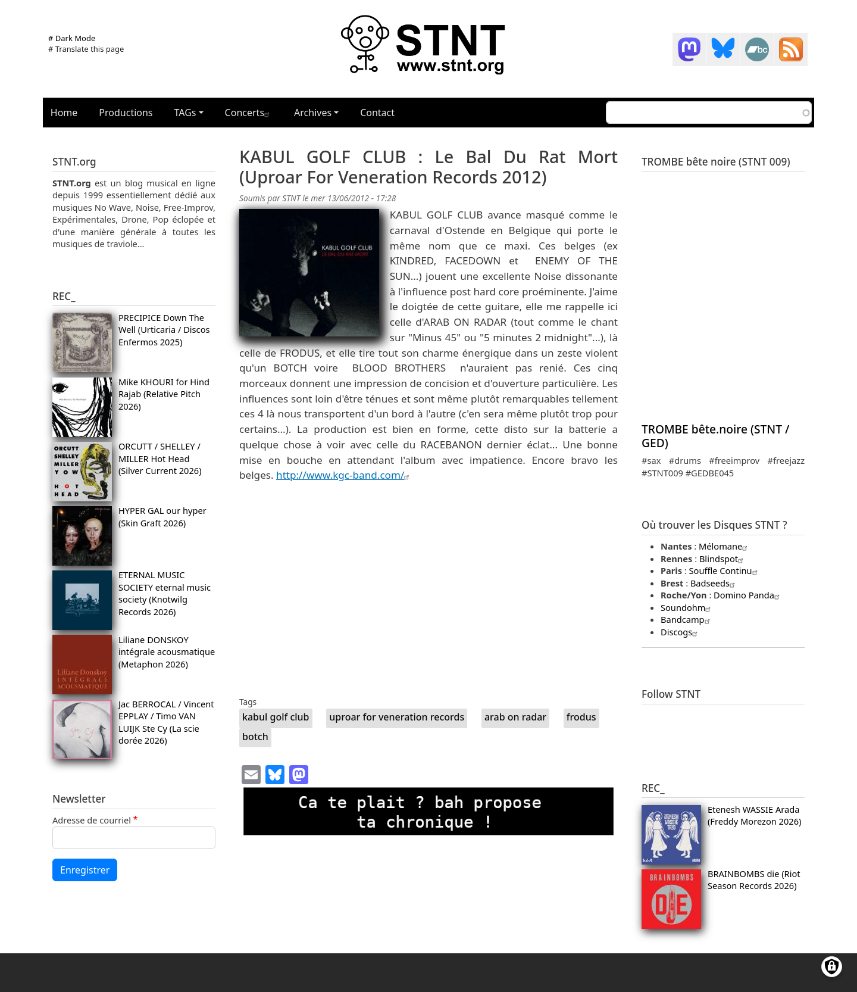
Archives (312, 112)
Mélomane (724, 546)
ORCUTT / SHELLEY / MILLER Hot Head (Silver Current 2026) (160, 458)
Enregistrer (85, 869)
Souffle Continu (725, 570)
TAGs (185, 112)
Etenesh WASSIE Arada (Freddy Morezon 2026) (754, 815)
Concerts (249, 112)
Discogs (680, 632)
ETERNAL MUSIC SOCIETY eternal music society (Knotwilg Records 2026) (164, 593)
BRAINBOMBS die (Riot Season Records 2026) (754, 879)
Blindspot (722, 558)
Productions (125, 112)
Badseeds (714, 583)
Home (64, 112)
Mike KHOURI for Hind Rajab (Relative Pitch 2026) (163, 394)
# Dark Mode (71, 38)
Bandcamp (687, 619)
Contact (377, 112)
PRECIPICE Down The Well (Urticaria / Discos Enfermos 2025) (164, 329)
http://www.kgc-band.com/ (344, 475)
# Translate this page (86, 48)
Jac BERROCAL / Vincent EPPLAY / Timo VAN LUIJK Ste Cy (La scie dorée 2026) (166, 722)
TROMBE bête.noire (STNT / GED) (715, 436)
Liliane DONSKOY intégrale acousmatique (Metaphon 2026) (166, 652)
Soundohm (687, 607)
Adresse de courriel (91, 820)
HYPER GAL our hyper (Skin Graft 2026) (162, 516)
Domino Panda (748, 595)
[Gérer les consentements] (831, 966)
